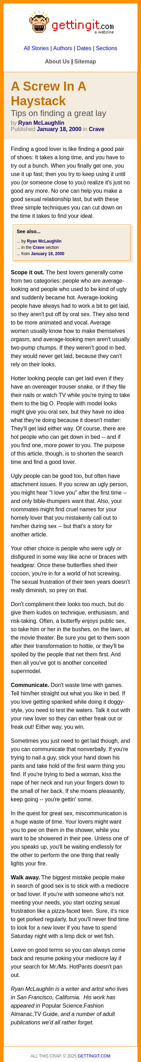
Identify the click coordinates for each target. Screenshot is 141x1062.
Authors (62, 48)
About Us (57, 61)
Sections (106, 48)
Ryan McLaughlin (41, 123)
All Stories (36, 48)
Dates (84, 48)
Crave (96, 129)
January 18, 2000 (59, 129)
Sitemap (85, 61)
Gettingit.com (94, 1056)
